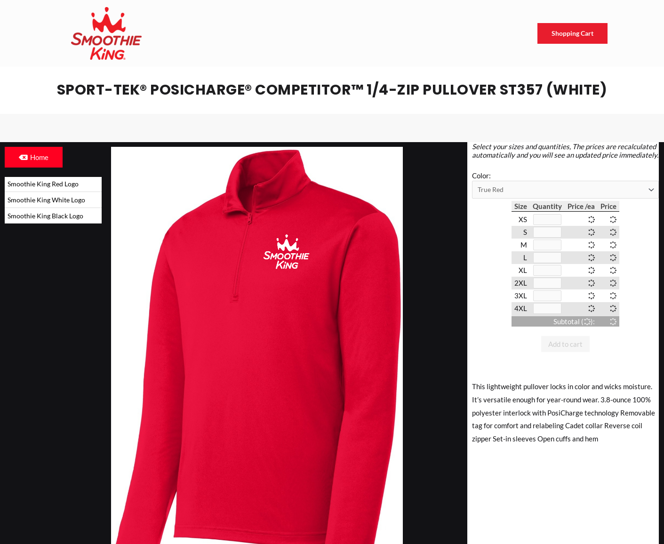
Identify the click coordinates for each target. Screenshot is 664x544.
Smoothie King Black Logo (48, 217)
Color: (481, 175)
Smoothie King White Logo (48, 200)
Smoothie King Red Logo (45, 184)
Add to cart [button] (565, 348)
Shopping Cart (570, 33)
